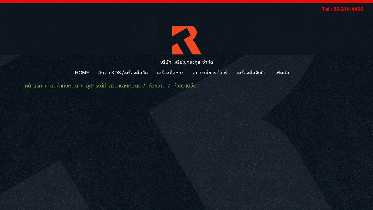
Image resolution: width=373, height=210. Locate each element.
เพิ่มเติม (283, 72)
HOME (82, 72)
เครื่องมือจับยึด (251, 72)
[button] (300, 72)
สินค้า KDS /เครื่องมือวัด (123, 72)
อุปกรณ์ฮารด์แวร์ (210, 72)
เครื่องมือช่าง (170, 72)
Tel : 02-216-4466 (342, 9)
